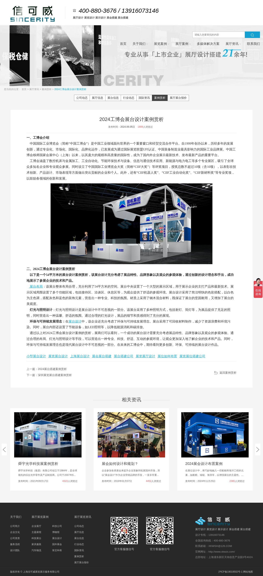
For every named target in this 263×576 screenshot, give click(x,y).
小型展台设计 (36, 356)
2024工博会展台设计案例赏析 (70, 89)
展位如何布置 (167, 356)
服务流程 (15, 544)
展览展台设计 (58, 356)
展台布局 (36, 286)
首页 (24, 89)
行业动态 (128, 97)
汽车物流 (36, 550)
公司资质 (15, 538)
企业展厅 (36, 526)
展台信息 (113, 97)
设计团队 (15, 550)
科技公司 (57, 526)
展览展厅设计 (145, 356)
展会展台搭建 (101, 356)
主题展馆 (36, 532)
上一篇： (47, 369)
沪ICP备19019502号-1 (230, 571)
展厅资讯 (34, 89)
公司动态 (82, 97)
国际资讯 (144, 97)
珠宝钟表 (57, 550)
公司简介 (15, 526)
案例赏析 (47, 89)
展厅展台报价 (178, 97)
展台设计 (75, 321)
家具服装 (36, 544)
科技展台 (36, 538)
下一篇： (49, 375)
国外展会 (57, 544)
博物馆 (55, 532)
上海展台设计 (80, 356)
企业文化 (15, 532)
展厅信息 (97, 97)
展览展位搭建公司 (192, 356)
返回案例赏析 (228, 372)
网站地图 (248, 571)
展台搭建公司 (123, 356)
